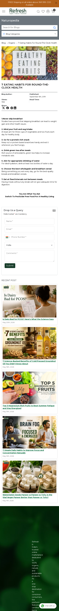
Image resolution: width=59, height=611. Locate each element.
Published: (34, 94)
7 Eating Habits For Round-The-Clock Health (37, 43)
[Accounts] (48, 11)
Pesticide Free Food (24, 196)
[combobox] (7, 237)
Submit (10, 265)
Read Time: (34, 100)
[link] (38, 11)
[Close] (56, 3)
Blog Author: (7, 94)
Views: (4, 100)
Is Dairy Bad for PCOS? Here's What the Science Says (28, 319)
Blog (4, 43)
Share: (4, 105)
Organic (11, 43)
